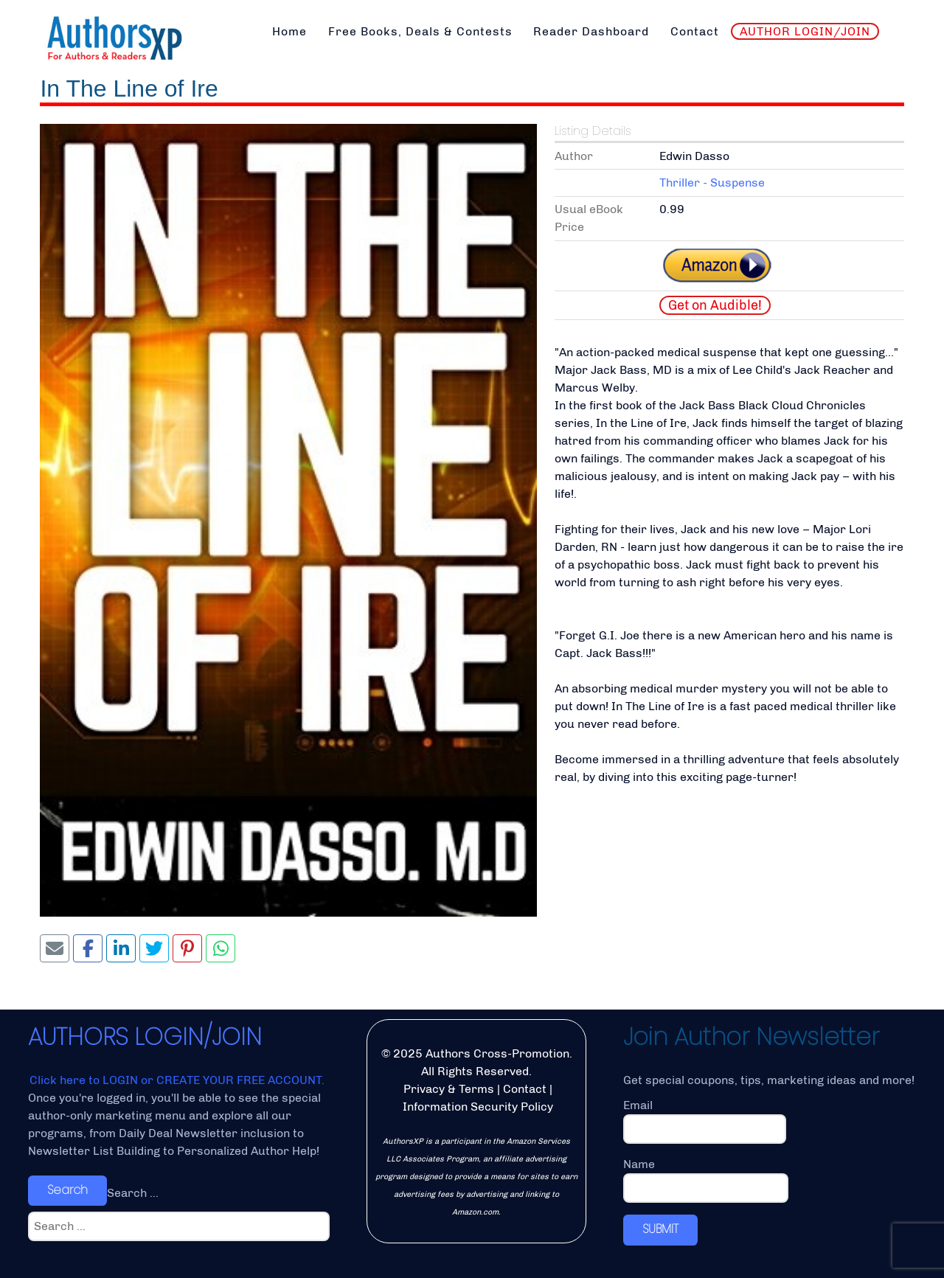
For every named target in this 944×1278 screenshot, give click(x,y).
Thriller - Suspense (712, 183)
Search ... (133, 1193)
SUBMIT (660, 1228)
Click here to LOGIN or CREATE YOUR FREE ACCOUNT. (177, 1080)
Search (67, 1189)
